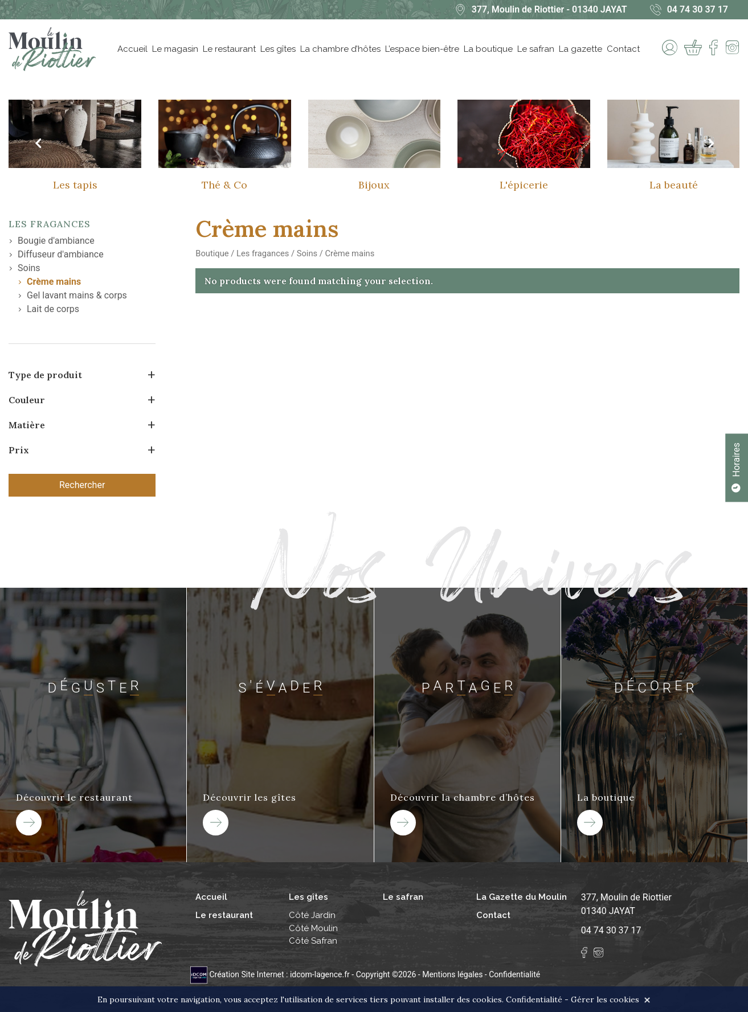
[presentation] (37, 143)
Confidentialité (514, 974)
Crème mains (54, 281)
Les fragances (50, 224)
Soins (29, 268)
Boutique (211, 253)
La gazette (580, 49)
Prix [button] (19, 450)
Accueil (132, 49)
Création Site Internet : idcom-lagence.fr (270, 974)
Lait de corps (53, 309)
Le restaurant (229, 49)
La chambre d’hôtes (340, 49)
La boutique (488, 49)
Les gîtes (278, 49)
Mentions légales (452, 974)
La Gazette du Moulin (521, 897)
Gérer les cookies (605, 999)
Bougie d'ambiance (56, 240)
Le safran (535, 49)
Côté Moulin (313, 928)
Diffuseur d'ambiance (61, 254)
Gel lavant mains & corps (77, 295)
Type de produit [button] (45, 374)
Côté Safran (313, 941)
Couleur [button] (27, 399)
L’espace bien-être (422, 49)
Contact (623, 49)
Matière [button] (27, 425)
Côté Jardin (312, 915)
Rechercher (82, 485)
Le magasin (175, 49)
